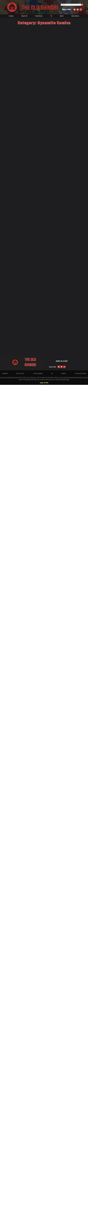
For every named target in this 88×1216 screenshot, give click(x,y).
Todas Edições (39, 16)
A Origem (11, 16)
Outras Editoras (75, 16)
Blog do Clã (24, 16)
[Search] (82, 5)
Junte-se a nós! (62, 361)
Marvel (61, 16)
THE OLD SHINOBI (40, 8)
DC (51, 16)
